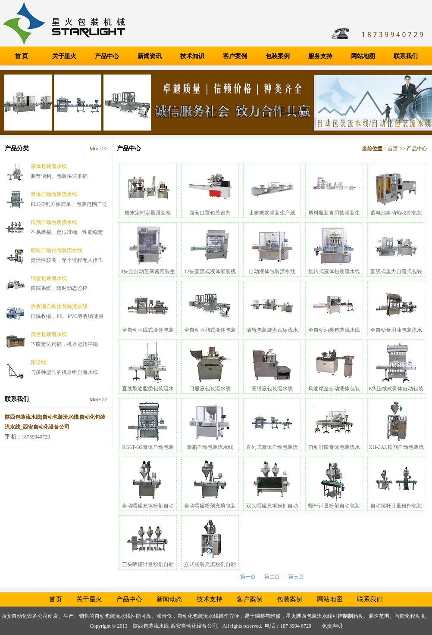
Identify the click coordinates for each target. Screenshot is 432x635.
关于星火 (64, 56)
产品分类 (17, 148)
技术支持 (209, 599)
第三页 (296, 577)
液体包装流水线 (49, 166)
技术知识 (192, 56)
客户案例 (235, 56)
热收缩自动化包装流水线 (59, 306)
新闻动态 (169, 599)
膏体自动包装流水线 (54, 194)
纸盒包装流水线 (49, 278)
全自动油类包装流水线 (334, 330)
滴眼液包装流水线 (272, 389)
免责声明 (332, 626)
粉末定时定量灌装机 (148, 213)
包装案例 (278, 56)
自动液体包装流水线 (272, 271)
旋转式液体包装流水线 (334, 271)
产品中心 (107, 56)
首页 (393, 149)
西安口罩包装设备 (210, 213)
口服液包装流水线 (210, 389)
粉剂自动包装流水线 (54, 222)
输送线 (38, 362)
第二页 (272, 577)
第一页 (248, 577)
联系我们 (406, 56)
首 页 (21, 56)
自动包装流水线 (112, 616)
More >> (98, 149)
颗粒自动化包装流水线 (56, 250)
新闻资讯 (150, 56)
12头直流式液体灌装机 (210, 271)
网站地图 (363, 56)
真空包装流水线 (49, 334)
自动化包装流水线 (198, 616)
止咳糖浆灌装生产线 (272, 213)
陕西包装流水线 (314, 616)
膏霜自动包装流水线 (210, 447)
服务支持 (320, 56)
